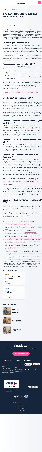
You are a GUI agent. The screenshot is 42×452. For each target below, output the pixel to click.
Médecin (4, 363)
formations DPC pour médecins (19, 91)
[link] (17, 10)
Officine (3, 366)
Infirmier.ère (4, 364)
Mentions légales (21, 410)
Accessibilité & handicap (7, 370)
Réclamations (18, 371)
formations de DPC (29, 128)
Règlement (21, 404)
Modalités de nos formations (6, 375)
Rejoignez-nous (19, 367)
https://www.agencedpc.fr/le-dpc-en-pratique (19, 224)
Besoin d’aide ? (18, 365)
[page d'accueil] (21, 2)
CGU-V (21, 412)
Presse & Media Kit (18, 363)
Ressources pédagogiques (8, 372)
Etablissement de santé (7, 368)
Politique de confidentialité (21, 406)
